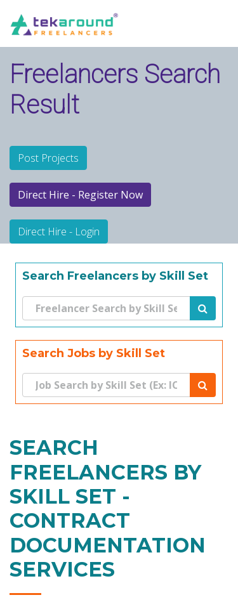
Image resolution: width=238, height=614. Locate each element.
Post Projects (48, 158)
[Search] (106, 308)
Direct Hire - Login (59, 231)
